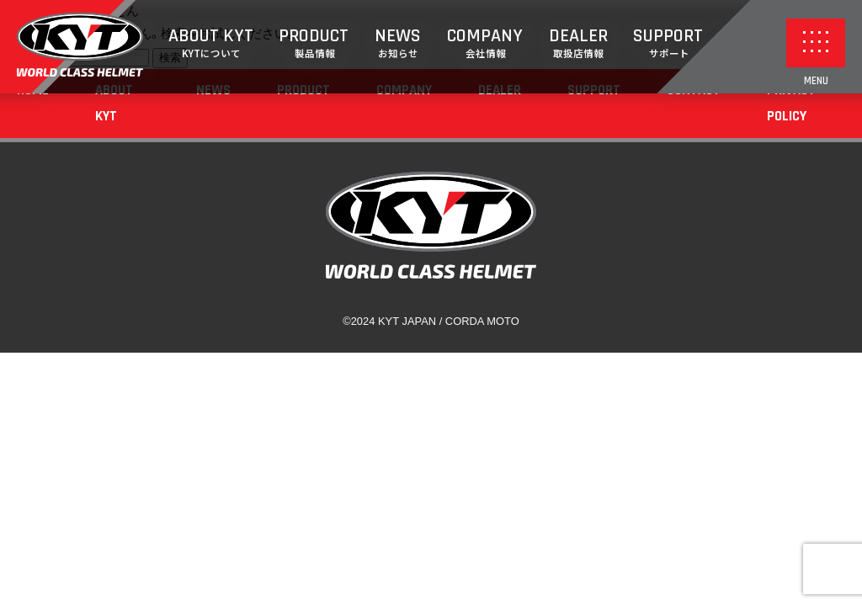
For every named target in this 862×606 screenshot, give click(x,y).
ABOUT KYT (210, 43)
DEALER (578, 43)
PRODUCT (314, 43)
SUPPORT (668, 43)
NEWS (398, 43)
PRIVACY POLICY (791, 103)
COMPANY (485, 43)
